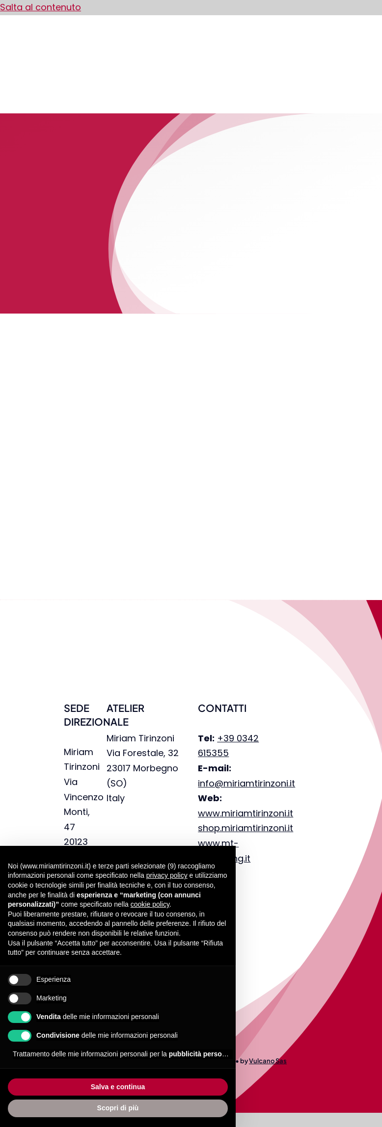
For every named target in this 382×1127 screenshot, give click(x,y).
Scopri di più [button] (118, 1108)
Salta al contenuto (40, 7)
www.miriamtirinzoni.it (245, 813)
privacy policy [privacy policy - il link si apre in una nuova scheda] (167, 875)
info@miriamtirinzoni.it (246, 783)
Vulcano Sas (268, 1061)
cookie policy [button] (150, 904)
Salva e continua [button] (118, 1087)
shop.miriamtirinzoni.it (245, 828)
